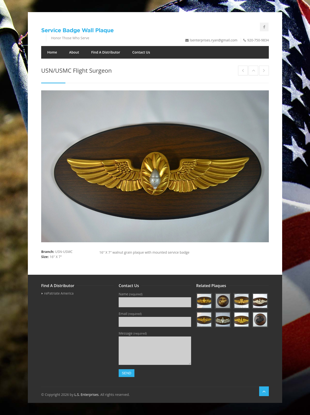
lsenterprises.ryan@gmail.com (214, 40)
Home (52, 52)
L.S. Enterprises (86, 394)
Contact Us (141, 52)
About (74, 52)
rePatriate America (59, 293)
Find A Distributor (105, 52)
